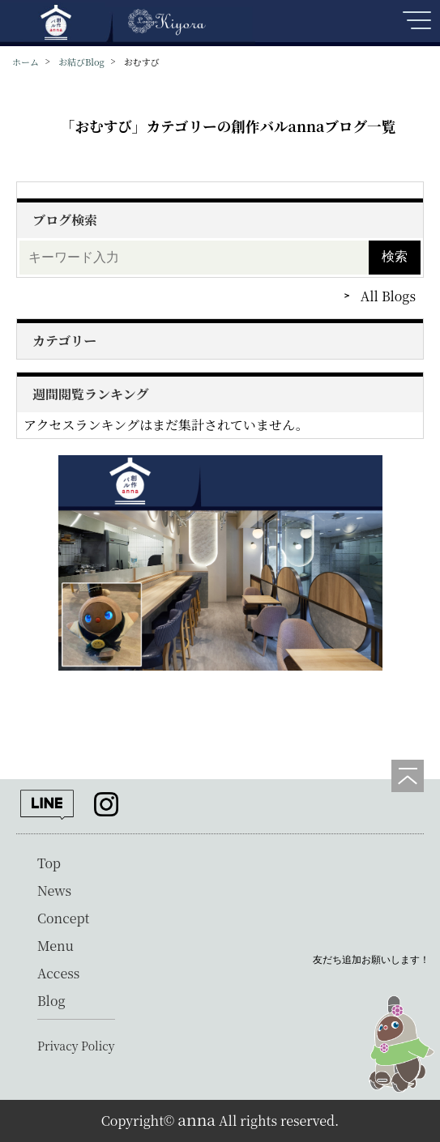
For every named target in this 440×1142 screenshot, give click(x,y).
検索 (395, 256)
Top (49, 863)
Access (58, 973)
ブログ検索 (64, 220)
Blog (51, 1000)
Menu (55, 945)
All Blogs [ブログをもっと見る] (388, 296)
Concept (63, 918)
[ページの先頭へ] (407, 776)
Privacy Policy (76, 1046)
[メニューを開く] (415, 26)
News (54, 890)
